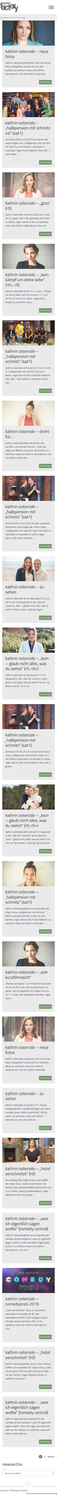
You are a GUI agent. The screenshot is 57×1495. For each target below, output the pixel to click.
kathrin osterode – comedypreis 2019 (22, 1301)
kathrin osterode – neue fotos (26, 54)
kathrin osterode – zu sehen (24, 589)
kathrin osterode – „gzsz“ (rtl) (28, 205)
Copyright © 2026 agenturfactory (14, 1490)
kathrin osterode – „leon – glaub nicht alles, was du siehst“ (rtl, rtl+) (27, 663)
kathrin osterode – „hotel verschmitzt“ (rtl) (27, 1171)
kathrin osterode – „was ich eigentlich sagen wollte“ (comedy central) (26, 1223)
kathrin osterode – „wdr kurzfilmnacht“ (26, 974)
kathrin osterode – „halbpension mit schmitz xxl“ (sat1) (27, 127)
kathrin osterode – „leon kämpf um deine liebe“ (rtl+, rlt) (27, 279)
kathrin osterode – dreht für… (27, 434)
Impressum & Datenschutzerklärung (41, 1493)
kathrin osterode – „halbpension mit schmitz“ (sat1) (22, 356)
